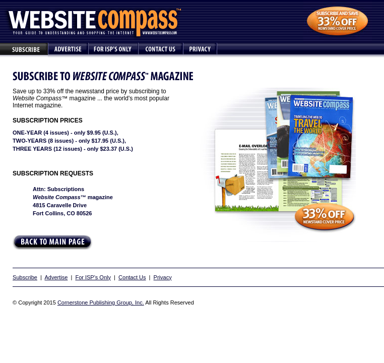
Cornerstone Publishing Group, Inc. (100, 302)
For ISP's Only (93, 277)
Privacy (163, 277)
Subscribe (25, 277)
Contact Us (132, 277)
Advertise (56, 277)
